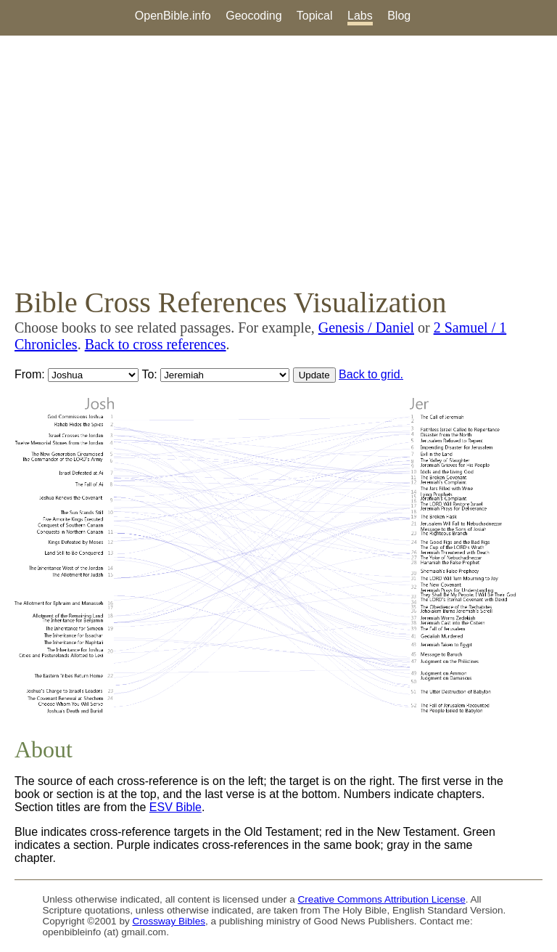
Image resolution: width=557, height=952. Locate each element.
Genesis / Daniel (366, 327)
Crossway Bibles (169, 921)
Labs (360, 15)
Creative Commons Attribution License (382, 899)
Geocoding (253, 15)
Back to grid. (371, 374)
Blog (398, 15)
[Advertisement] (278, 160)
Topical (315, 15)
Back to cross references (155, 344)
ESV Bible (175, 807)
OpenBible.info (173, 15)
